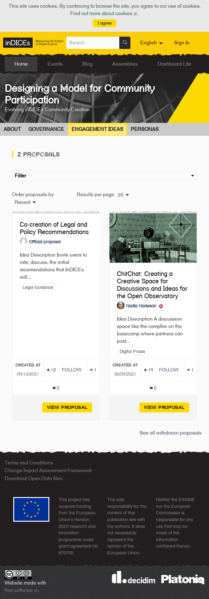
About (12, 129)
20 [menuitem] (120, 194)
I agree (105, 23)
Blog (87, 64)
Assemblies (125, 64)
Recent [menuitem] (22, 202)
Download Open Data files (33, 478)
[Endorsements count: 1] (93, 369)
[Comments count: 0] (56, 388)
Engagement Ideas (97, 129)
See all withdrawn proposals (171, 433)
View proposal (69, 407)
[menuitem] (152, 43)
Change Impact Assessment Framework (48, 470)
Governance (46, 129)
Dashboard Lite (174, 64)
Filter (104, 176)
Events (55, 64)
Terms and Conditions (29, 463)
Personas (145, 129)
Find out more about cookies (103, 13)
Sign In (182, 43)
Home (21, 64)
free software (21, 590)
